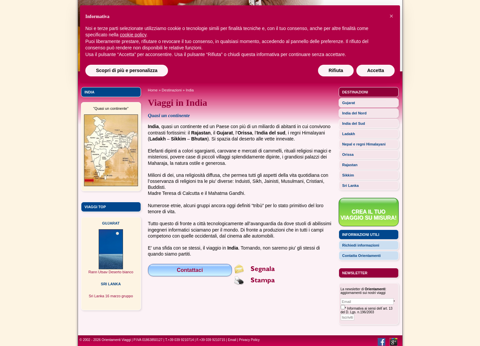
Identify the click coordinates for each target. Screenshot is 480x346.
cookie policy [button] (133, 34)
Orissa (348, 154)
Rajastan (350, 165)
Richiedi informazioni (360, 245)
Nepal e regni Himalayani (364, 144)
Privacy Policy (249, 340)
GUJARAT (110, 223)
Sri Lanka (350, 186)
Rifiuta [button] (336, 70)
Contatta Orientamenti (361, 256)
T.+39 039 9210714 (179, 340)
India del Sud (353, 123)
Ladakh (348, 134)
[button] (391, 16)
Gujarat (348, 103)
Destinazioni (172, 90)
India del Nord (354, 113)
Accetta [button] (375, 70)
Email (232, 340)
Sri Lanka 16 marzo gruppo (111, 296)
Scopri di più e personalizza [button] (126, 70)
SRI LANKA (111, 284)
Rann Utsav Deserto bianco (110, 272)
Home (153, 90)
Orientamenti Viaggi (116, 340)
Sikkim (348, 175)
